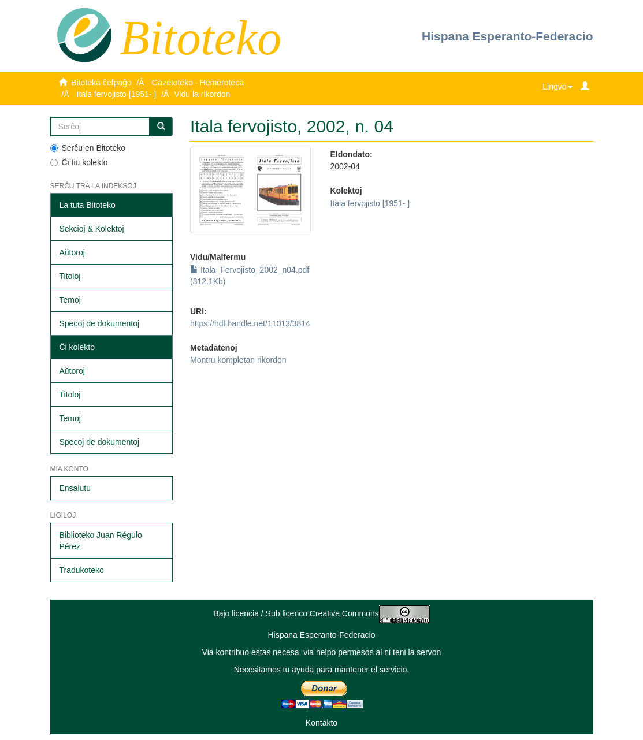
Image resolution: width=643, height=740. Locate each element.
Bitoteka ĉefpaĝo (101, 82)
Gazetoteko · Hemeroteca (197, 82)
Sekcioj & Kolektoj (92, 228)
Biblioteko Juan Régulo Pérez (101, 540)
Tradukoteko (82, 570)
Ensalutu (75, 488)
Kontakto (321, 722)
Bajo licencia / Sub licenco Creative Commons (321, 613)
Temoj (70, 299)
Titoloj (70, 276)
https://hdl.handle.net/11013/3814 (250, 323)
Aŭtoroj (72, 252)
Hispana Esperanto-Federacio (507, 36)
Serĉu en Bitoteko (88, 148)
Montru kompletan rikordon (238, 360)
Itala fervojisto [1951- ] (117, 94)
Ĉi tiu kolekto (79, 162)
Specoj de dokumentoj (100, 323)
